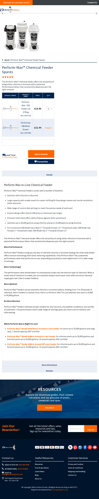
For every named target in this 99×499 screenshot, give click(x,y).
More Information (49, 365)
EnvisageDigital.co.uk (60, 490)
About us (38, 479)
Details (49, 175)
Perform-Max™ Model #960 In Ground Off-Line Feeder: (32, 344)
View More (49, 407)
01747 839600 (23, 469)
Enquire (48, 127)
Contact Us (92, 3)
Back (7, 60)
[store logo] (41, 9)
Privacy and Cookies (75, 464)
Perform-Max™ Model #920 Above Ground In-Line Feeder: (33, 328)
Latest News (39, 471)
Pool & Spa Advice (42, 468)
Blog (37, 475)
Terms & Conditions (75, 468)
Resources (39, 464)
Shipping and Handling (76, 471)
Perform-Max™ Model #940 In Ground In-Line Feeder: (31, 336)
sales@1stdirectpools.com (12, 474)
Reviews (49, 371)
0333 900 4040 (24, 465)
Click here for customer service (16, 2)
